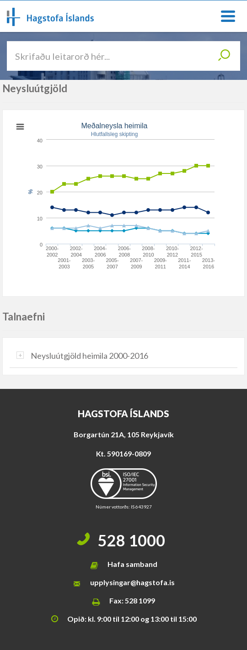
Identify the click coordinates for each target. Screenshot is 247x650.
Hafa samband (132, 564)
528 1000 (131, 540)
